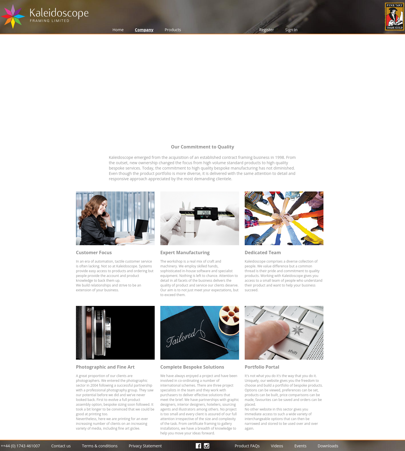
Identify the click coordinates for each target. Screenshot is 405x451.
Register (266, 29)
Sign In (291, 29)
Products (173, 29)
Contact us (61, 445)
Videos (277, 445)
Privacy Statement (145, 445)
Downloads (328, 445)
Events (300, 445)
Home (118, 29)
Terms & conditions (99, 445)
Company (144, 29)
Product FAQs (247, 445)
